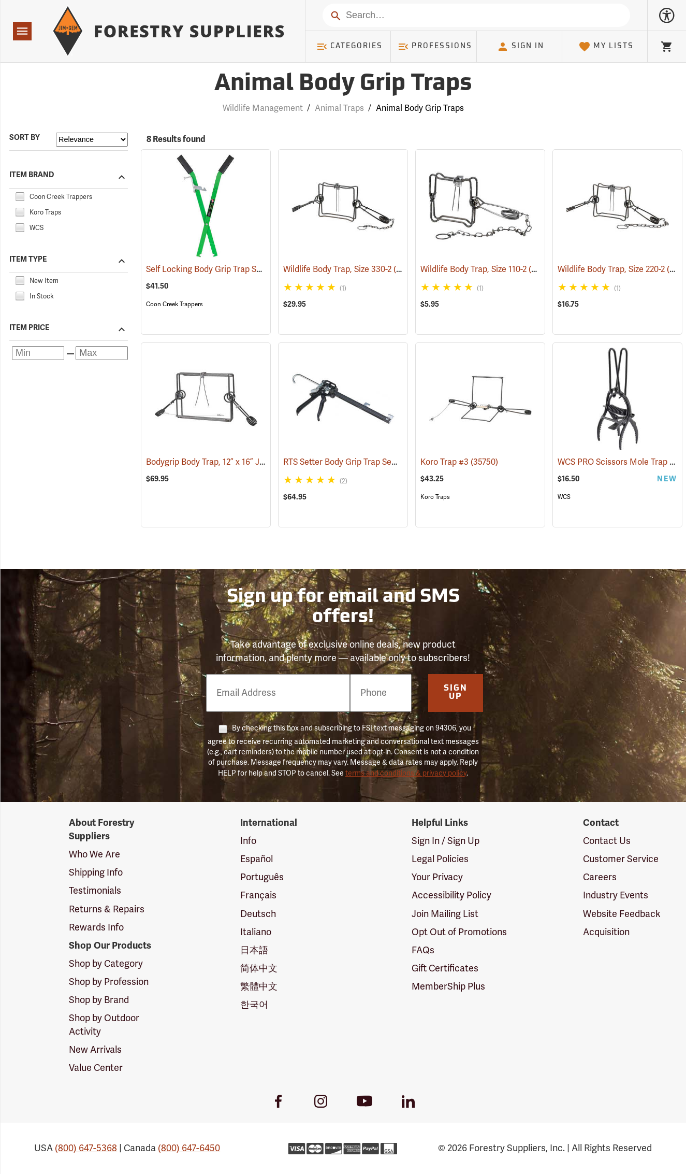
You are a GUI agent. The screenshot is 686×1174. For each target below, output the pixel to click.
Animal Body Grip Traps (420, 108)
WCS (564, 496)
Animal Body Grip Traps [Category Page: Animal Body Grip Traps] (343, 84)
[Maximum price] (102, 353)
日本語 (254, 950)
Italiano (255, 932)
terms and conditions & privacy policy (405, 773)
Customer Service (621, 859)
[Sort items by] (92, 140)
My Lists (606, 46)
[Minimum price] (38, 353)
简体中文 (259, 968)
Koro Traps (435, 496)
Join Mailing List (445, 914)
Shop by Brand (99, 1000)
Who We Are (94, 854)
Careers (600, 877)
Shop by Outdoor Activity (104, 1024)
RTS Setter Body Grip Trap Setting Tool (369, 462)
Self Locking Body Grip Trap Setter (224, 269)
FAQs (423, 950)
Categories (349, 46)
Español (256, 859)
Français (258, 895)
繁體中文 (259, 986)
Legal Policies (440, 859)
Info (248, 841)
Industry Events (615, 895)
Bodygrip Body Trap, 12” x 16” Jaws (224, 462)
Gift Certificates (445, 968)
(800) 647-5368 (86, 1148)
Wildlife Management (263, 108)
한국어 (254, 1004)
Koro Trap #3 (459, 462)
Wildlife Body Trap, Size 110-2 (488, 269)
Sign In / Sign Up (445, 841)
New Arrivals (95, 1049)
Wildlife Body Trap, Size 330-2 (352, 269)
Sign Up (456, 692)
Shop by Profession (109, 981)
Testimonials (95, 890)
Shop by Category (106, 963)
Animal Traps (339, 108)
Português (262, 877)
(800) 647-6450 (189, 1148)
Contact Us (607, 841)
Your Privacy (437, 877)
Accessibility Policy (451, 895)
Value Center (96, 1067)
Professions (435, 46)
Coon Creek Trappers (174, 304)
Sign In (520, 46)
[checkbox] (19, 195)
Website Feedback (622, 914)
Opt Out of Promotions (459, 932)
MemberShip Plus (448, 986)
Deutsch (258, 914)
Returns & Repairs (106, 909)
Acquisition (606, 932)
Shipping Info (96, 872)
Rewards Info (96, 927)
